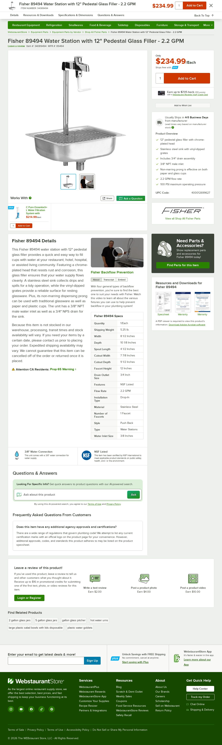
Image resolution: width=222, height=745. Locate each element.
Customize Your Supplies (94, 701)
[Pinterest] (52, 709)
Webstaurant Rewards (92, 691)
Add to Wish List (182, 105)
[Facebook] (31, 709)
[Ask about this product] (77, 494)
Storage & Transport (186, 25)
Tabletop (123, 25)
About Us (161, 687)
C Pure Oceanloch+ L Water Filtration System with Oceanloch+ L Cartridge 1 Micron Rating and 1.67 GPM (36, 210)
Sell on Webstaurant (167, 705)
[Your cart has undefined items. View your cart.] (208, 14)
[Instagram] (11, 709)
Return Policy (163, 710)
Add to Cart (24, 225)
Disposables (142, 25)
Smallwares (76, 25)
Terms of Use (94, 504)
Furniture (162, 25)
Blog (119, 687)
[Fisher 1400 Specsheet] (163, 304)
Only (158, 55)
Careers (160, 696)
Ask (133, 494)
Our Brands (162, 691)
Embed (121, 279)
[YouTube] (21, 709)
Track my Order (200, 696)
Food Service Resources (131, 705)
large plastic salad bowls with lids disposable (36, 627)
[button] (68, 182)
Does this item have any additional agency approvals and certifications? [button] (66, 527)
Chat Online (195, 704)
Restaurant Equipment (26, 25)
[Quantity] (160, 78)
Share (107, 198)
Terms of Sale (16, 730)
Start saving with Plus (135, 662)
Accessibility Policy (78, 730)
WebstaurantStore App (92, 696)
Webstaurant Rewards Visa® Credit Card (190, 94)
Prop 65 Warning (62, 369)
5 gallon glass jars (46, 620)
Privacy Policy (113, 504)
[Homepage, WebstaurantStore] (36, 13)
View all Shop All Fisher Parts (182, 218)
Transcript (109, 279)
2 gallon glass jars (20, 620)
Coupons (121, 701)
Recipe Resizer (88, 705)
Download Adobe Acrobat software (187, 324)
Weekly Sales (124, 696)
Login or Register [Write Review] (29, 598)
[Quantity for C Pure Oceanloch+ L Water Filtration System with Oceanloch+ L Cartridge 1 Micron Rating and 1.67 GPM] (13, 225)
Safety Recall (124, 715)
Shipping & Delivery (200, 709)
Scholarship (162, 701)
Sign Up (92, 660)
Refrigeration (54, 25)
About (96, 279)
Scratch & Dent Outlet (129, 691)
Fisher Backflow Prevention (112, 272)
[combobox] (108, 14)
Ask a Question (131, 198)
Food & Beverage (100, 25)
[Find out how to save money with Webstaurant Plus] (11, 208)
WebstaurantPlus (89, 687)
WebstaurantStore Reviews (132, 710)
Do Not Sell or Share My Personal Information (120, 730)
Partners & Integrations (93, 710)
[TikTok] (41, 709)
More (208, 25)
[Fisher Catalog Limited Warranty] (202, 304)
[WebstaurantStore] (40, 681)
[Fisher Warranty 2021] (183, 304)
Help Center (200, 688)
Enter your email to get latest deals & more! (41, 654)
